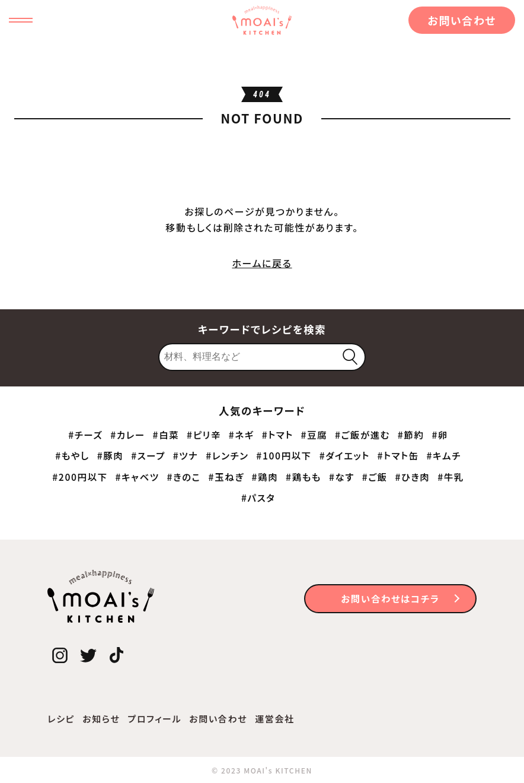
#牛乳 (450, 476)
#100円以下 (284, 455)
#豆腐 (314, 434)
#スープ (148, 455)
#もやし (72, 455)
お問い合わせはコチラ (390, 598)
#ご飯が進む (362, 434)
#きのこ (183, 476)
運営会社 (274, 718)
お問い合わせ (461, 20)
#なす (341, 476)
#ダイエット (344, 455)
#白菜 (166, 434)
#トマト (277, 434)
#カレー (127, 434)
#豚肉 (110, 455)
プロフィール (154, 718)
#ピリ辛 (204, 434)
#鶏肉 (265, 476)
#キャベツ (137, 476)
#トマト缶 (398, 455)
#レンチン (227, 455)
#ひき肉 (412, 476)
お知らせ (101, 718)
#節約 (411, 434)
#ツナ (186, 455)
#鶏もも (303, 476)
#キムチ (443, 455)
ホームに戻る (262, 263)
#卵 (440, 434)
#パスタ (258, 497)
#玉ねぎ (226, 476)
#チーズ (85, 434)
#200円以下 (80, 476)
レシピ (61, 718)
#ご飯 (375, 476)
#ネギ (241, 434)
